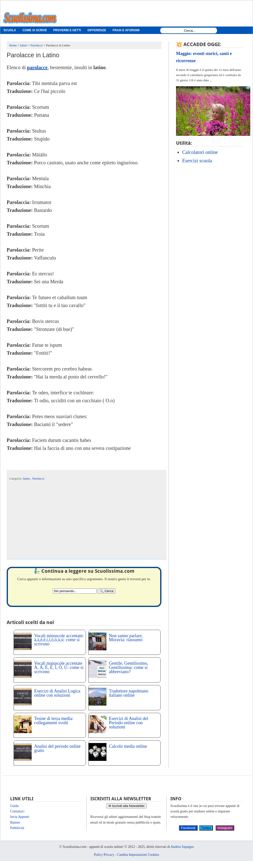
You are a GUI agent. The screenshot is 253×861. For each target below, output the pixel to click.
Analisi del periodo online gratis (57, 748)
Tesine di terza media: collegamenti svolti (53, 720)
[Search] (106, 591)
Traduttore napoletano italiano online (128, 693)
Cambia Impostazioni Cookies (138, 855)
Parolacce (38, 478)
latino (27, 478)
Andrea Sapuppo (182, 847)
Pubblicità (17, 828)
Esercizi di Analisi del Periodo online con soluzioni (128, 722)
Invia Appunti (19, 817)
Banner (15, 822)
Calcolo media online (128, 746)
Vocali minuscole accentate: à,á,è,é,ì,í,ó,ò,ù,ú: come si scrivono (59, 640)
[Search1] (189, 31)
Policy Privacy (104, 855)
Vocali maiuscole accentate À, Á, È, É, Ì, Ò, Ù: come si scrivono (58, 667)
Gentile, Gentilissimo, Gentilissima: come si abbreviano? (128, 667)
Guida (14, 806)
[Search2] (75, 591)
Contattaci (17, 811)
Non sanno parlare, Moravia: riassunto (126, 637)
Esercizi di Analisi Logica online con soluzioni (57, 693)
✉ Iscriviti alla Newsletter (126, 806)
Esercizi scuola (197, 160)
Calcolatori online (200, 152)
